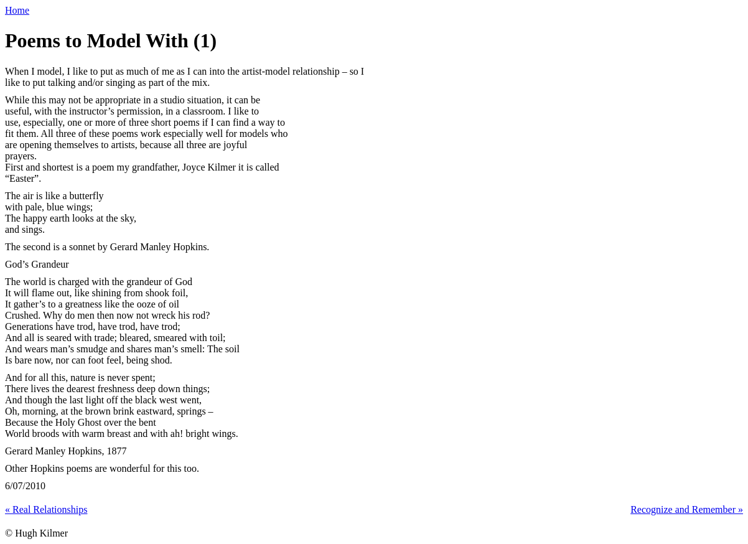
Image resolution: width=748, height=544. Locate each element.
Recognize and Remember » (686, 509)
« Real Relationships (46, 509)
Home (17, 10)
